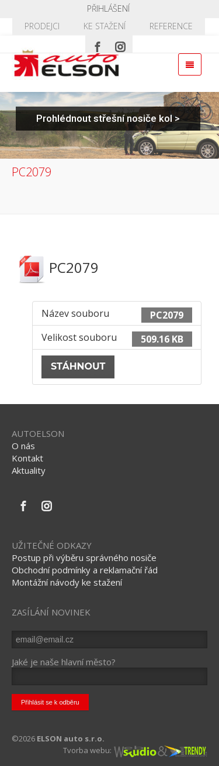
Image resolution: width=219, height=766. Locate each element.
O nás (23, 446)
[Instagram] (120, 44)
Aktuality (29, 470)
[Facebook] (97, 44)
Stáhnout (78, 366)
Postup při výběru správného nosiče (84, 557)
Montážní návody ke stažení (67, 582)
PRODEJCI (42, 26)
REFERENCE (171, 26)
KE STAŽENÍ (105, 26)
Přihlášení (108, 8)
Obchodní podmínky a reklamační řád (85, 570)
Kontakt (27, 458)
